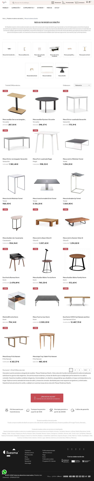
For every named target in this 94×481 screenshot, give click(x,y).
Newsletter (28, 461)
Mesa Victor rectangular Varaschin (15, 159)
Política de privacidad (49, 450)
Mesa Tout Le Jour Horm (41, 317)
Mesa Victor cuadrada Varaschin (74, 119)
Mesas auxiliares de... (24, 55)
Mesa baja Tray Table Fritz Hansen (45, 356)
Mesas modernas (47, 75)
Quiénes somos (29, 452)
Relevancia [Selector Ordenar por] (82, 85)
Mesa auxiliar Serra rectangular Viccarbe (14, 120)
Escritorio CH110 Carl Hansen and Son (76, 317)
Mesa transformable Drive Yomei (44, 198)
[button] (47, 398)
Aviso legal (28, 463)
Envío (44, 457)
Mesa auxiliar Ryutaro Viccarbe (44, 119)
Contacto (28, 450)
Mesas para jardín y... (69, 55)
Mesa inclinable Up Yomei (72, 198)
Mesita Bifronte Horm (10, 317)
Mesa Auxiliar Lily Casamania (13, 238)
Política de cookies (48, 459)
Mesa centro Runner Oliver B (73, 238)
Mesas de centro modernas (54, 55)
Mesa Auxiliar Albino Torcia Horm (44, 277)
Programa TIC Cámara (49, 461)
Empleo (27, 459)
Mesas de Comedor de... (9, 55)
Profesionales (29, 454)
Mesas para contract (84, 55)
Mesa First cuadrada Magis (42, 159)
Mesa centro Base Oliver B (42, 238)
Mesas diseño (62, 75)
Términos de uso (47, 452)
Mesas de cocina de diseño (39, 55)
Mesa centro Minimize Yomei (73, 159)
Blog (26, 457)
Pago (44, 454)
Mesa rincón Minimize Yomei (13, 198)
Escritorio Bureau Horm (11, 277)
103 (85, 370)
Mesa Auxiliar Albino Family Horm (74, 277)
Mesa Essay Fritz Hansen (11, 356)
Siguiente (89, 370)
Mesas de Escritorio (32, 75)
